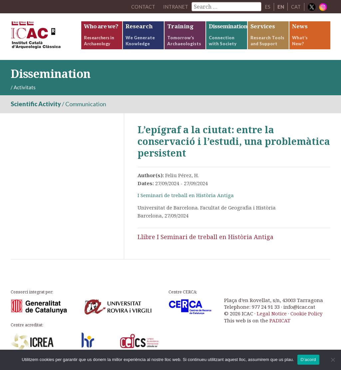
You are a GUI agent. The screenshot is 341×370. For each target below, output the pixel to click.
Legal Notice (272, 313)
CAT (296, 7)
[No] (332, 359)
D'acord (308, 359)
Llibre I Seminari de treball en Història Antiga (205, 237)
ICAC (46, 36)
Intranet (175, 7)
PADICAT (279, 320)
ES (267, 7)
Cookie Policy (306, 313)
